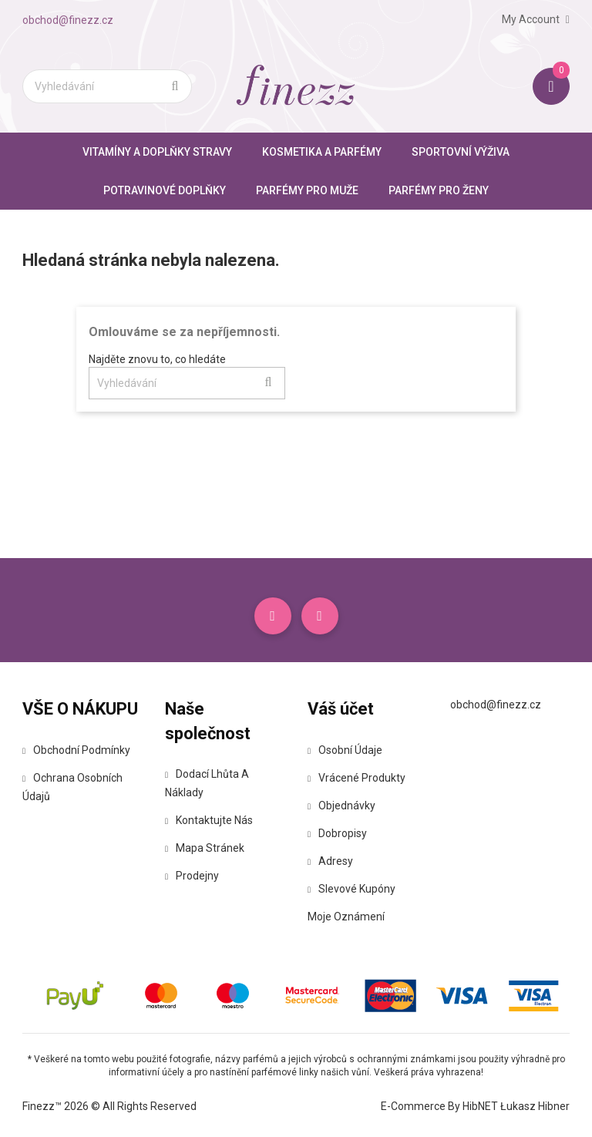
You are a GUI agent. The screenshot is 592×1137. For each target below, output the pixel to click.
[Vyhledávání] (107, 86)
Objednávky (341, 805)
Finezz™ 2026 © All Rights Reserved (109, 1106)
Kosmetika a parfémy (322, 152)
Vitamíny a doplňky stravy (157, 152)
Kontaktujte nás (209, 820)
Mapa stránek (204, 848)
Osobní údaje (345, 750)
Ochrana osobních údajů (72, 787)
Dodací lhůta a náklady (207, 783)
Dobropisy (337, 833)
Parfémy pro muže (307, 190)
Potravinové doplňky (164, 190)
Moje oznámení (346, 916)
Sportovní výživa (461, 152)
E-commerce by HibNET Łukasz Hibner (475, 1106)
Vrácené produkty (356, 778)
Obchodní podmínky (76, 750)
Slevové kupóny (351, 889)
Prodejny (192, 876)
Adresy (330, 861)
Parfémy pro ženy (438, 190)
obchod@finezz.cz (67, 20)
